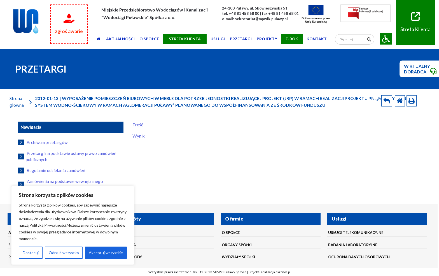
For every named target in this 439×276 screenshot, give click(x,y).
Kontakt (317, 38)
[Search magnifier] (369, 39)
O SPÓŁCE (149, 38)
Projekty (267, 38)
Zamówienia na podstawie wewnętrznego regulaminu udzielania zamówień (60, 184)
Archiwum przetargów (42, 142)
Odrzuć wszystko (64, 252)
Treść (137, 124)
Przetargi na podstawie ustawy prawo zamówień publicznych (67, 156)
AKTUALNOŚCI (120, 38)
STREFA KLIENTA (185, 38)
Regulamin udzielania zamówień (51, 170)
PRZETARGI (241, 38)
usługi (218, 38)
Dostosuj (31, 252)
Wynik (138, 135)
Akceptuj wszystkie (106, 252)
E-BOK (292, 38)
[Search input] (352, 39)
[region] (72, 225)
